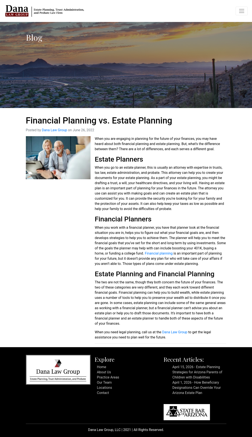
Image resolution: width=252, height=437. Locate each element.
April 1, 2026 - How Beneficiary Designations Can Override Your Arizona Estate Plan (196, 387)
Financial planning (159, 253)
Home (101, 367)
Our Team (104, 382)
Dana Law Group (54, 130)
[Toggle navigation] (242, 11)
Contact (103, 393)
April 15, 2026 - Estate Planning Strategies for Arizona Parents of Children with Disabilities (197, 372)
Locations (104, 388)
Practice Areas (108, 377)
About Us (104, 372)
